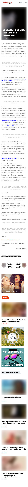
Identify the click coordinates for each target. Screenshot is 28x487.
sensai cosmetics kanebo (14, 256)
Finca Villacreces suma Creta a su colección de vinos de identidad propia (13, 423)
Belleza (4, 256)
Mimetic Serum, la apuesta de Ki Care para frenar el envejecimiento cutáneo (13, 475)
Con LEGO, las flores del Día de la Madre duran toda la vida (13, 321)
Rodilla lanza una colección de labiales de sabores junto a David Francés (13, 449)
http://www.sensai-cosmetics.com (10, 240)
